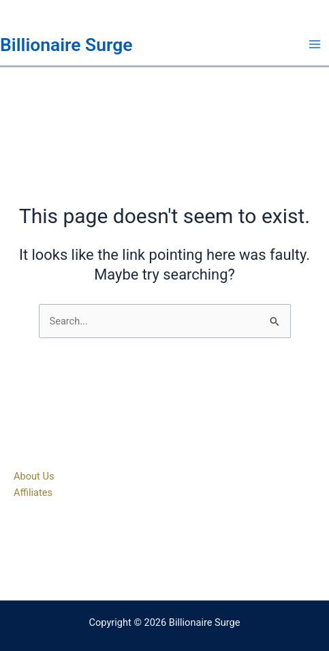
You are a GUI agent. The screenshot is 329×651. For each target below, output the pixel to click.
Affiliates (33, 492)
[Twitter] (165, 552)
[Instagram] (185, 552)
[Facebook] (144, 552)
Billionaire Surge (66, 44)
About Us (34, 476)
